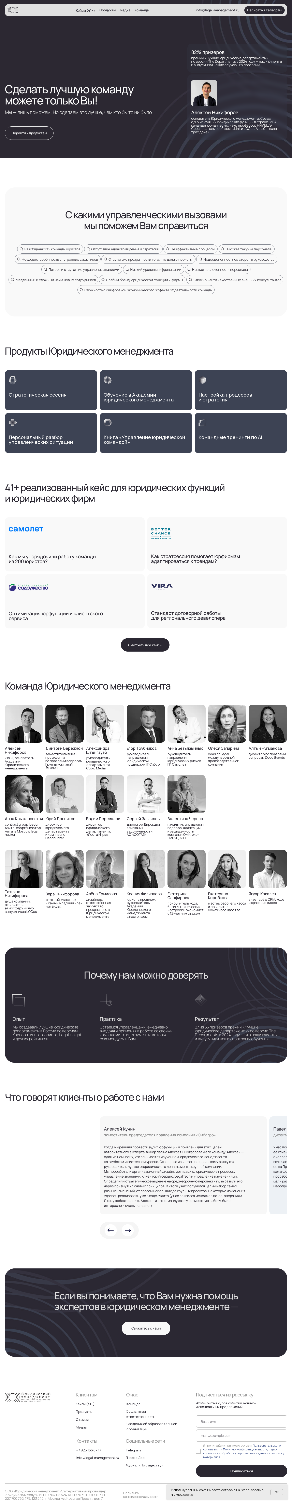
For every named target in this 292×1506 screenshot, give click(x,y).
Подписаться (241, 1471)
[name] (241, 1421)
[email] (241, 1436)
